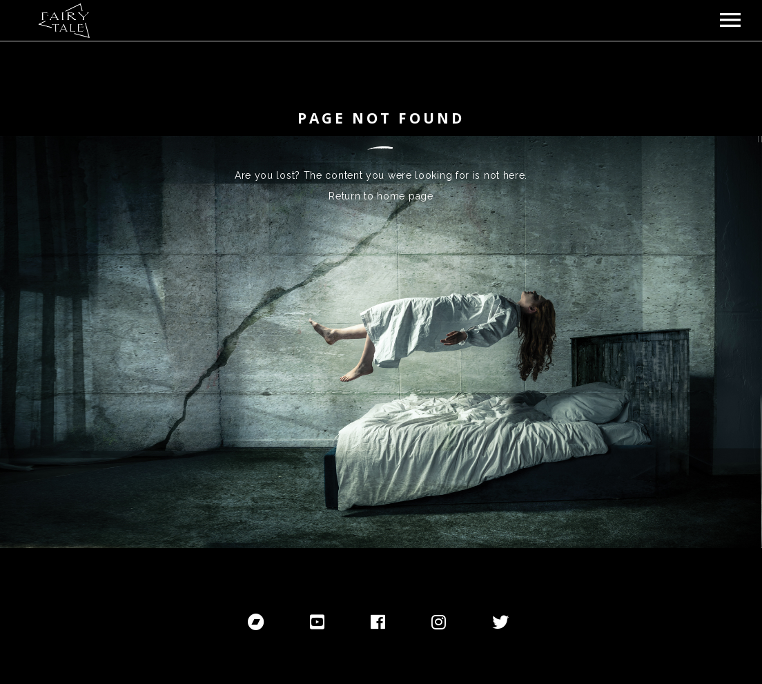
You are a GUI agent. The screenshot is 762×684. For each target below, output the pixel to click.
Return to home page (381, 196)
